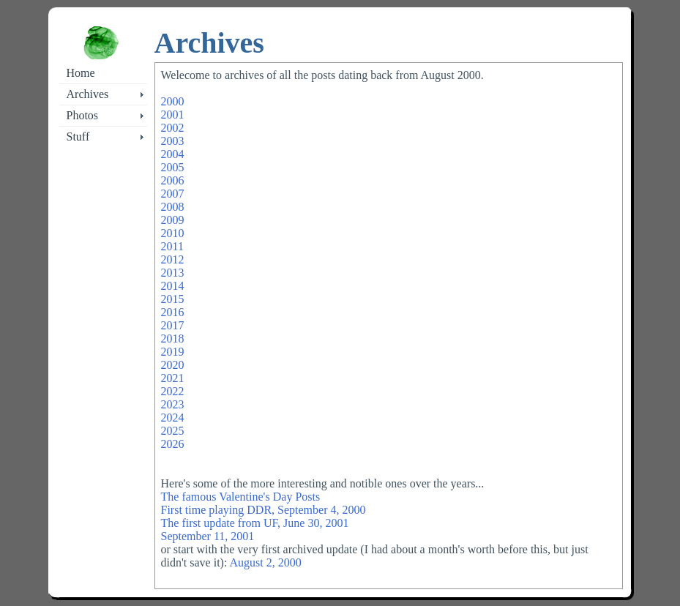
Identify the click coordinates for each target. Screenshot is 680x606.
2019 (172, 351)
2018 (172, 338)
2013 (172, 272)
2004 (172, 154)
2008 (172, 207)
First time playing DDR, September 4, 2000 (263, 510)
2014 (172, 286)
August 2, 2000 (265, 562)
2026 (172, 444)
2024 (172, 417)
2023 (172, 404)
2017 (172, 325)
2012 (172, 259)
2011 (172, 246)
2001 (172, 114)
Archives (88, 94)
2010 (172, 233)
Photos (83, 115)
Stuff (78, 136)
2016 (172, 312)
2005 (172, 167)
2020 (172, 365)
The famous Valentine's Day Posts (241, 496)
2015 (172, 299)
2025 (172, 430)
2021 (172, 378)
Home (81, 73)
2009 (172, 220)
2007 (172, 193)
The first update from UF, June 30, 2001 (255, 523)
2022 (172, 391)
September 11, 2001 (208, 536)
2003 (172, 141)
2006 (172, 180)
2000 (172, 101)
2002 (172, 127)
